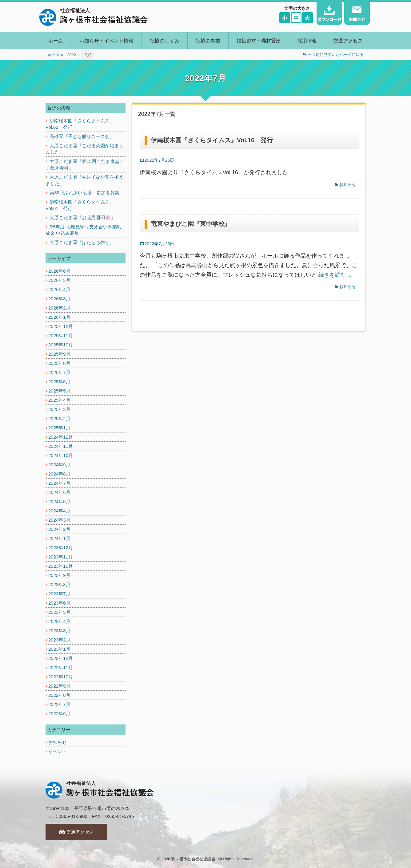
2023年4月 (59, 621)
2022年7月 (59, 704)
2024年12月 (60, 437)
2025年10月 (60, 344)
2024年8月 (59, 473)
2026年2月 (59, 307)
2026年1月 (59, 317)
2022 (73, 55)
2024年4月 (59, 510)
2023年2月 (59, 639)
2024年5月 (59, 501)
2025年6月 (59, 381)
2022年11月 (60, 667)
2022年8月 (59, 695)
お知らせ (347, 184)
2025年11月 (60, 335)
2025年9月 (59, 354)
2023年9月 (59, 575)
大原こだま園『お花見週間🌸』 (82, 217)
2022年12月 (60, 658)
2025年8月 (59, 363)
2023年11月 (60, 556)
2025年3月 (59, 409)
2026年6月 (59, 271)
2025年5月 (59, 390)
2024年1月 (59, 538)
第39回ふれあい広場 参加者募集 (84, 192)
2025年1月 (59, 427)
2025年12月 (60, 326)
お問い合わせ (357, 13)
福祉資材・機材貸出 (259, 40)
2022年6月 (59, 713)
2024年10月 (60, 455)
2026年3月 (59, 298)
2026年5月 (59, 280)
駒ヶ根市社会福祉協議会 (193, 859)
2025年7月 (59, 372)
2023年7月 (59, 593)
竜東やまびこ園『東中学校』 (191, 223)
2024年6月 (59, 492)
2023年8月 (59, 584)
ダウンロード (329, 13)
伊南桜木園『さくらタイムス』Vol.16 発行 (212, 140)
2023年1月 (59, 649)
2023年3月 (59, 630)
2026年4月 (59, 289)
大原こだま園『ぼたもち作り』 (82, 242)
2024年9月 (59, 464)
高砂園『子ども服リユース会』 (82, 136)
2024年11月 (60, 446)
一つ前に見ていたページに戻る (333, 54)
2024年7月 (59, 483)
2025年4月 (59, 400)
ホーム (55, 40)
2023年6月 (59, 603)
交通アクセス (348, 40)
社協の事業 (208, 40)
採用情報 (307, 40)
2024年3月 (59, 520)
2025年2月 (59, 418)
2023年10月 (60, 566)
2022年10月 (60, 676)
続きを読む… (335, 275)
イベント (57, 751)
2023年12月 (60, 547)
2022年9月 (59, 685)
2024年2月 (59, 529)
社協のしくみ (164, 40)
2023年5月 (59, 612)
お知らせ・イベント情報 (106, 40)
